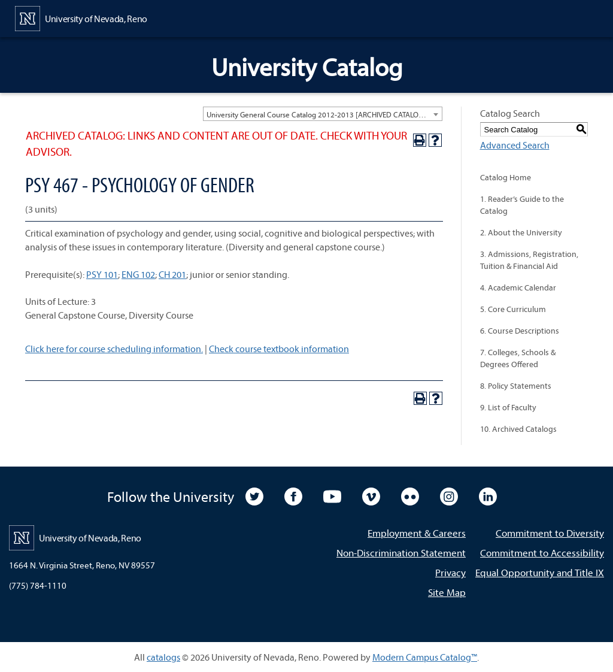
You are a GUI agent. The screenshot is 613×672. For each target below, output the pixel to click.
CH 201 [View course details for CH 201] (172, 274)
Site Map (447, 592)
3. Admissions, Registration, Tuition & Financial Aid (529, 260)
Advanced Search (515, 145)
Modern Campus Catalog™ (424, 657)
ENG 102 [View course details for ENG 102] (138, 274)
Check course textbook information (279, 349)
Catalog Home (505, 177)
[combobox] (322, 114)
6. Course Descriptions (519, 330)
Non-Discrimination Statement (401, 552)
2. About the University (521, 232)
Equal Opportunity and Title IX (539, 572)
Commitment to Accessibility (542, 552)
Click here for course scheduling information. (114, 349)
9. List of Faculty (508, 407)
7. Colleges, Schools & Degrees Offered (518, 358)
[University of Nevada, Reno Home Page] (81, 17)
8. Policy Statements (515, 385)
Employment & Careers (417, 532)
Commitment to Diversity (550, 532)
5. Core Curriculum (513, 309)
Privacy (450, 572)
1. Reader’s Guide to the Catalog (522, 204)
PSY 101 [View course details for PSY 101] (102, 274)
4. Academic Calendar (518, 287)
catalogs (163, 657)
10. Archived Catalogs (518, 428)
